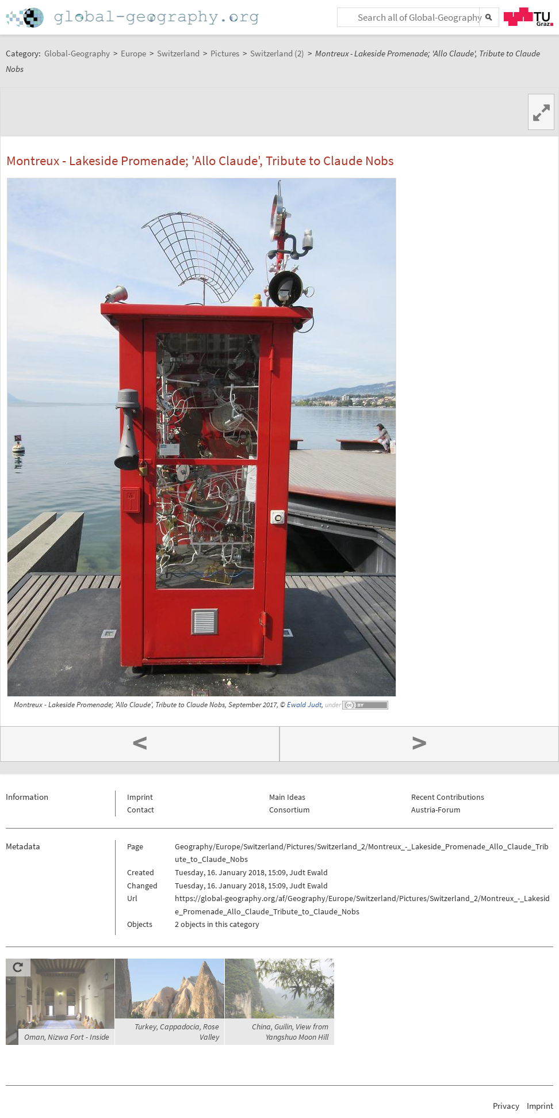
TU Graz (528, 16)
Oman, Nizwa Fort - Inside (66, 1037)
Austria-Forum (436, 809)
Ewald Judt (304, 704)
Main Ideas (287, 797)
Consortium (289, 809)
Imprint (140, 797)
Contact (140, 809)
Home (133, 17)
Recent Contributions (447, 797)
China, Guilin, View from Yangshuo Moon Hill (290, 1031)
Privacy (506, 1105)
